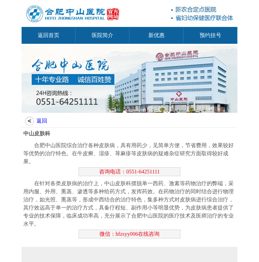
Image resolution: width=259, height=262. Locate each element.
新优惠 (156, 35)
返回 (41, 121)
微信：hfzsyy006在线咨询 (129, 234)
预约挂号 (210, 35)
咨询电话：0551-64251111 (129, 171)
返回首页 (48, 35)
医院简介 (102, 35)
